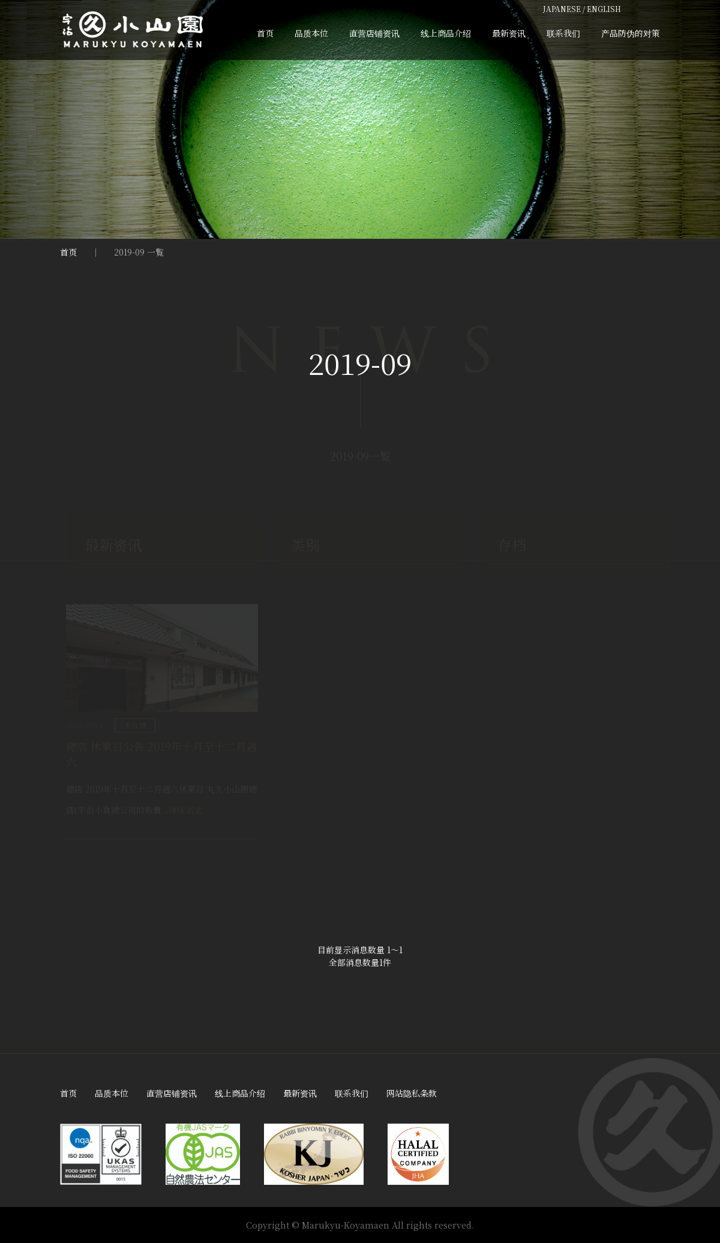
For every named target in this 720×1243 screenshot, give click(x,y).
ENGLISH (604, 9)
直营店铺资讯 (374, 33)
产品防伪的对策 (630, 33)
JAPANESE (562, 9)
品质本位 (311, 33)
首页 (265, 33)
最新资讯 (509, 33)
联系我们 (563, 33)
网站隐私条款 (411, 1093)
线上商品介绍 (446, 33)
